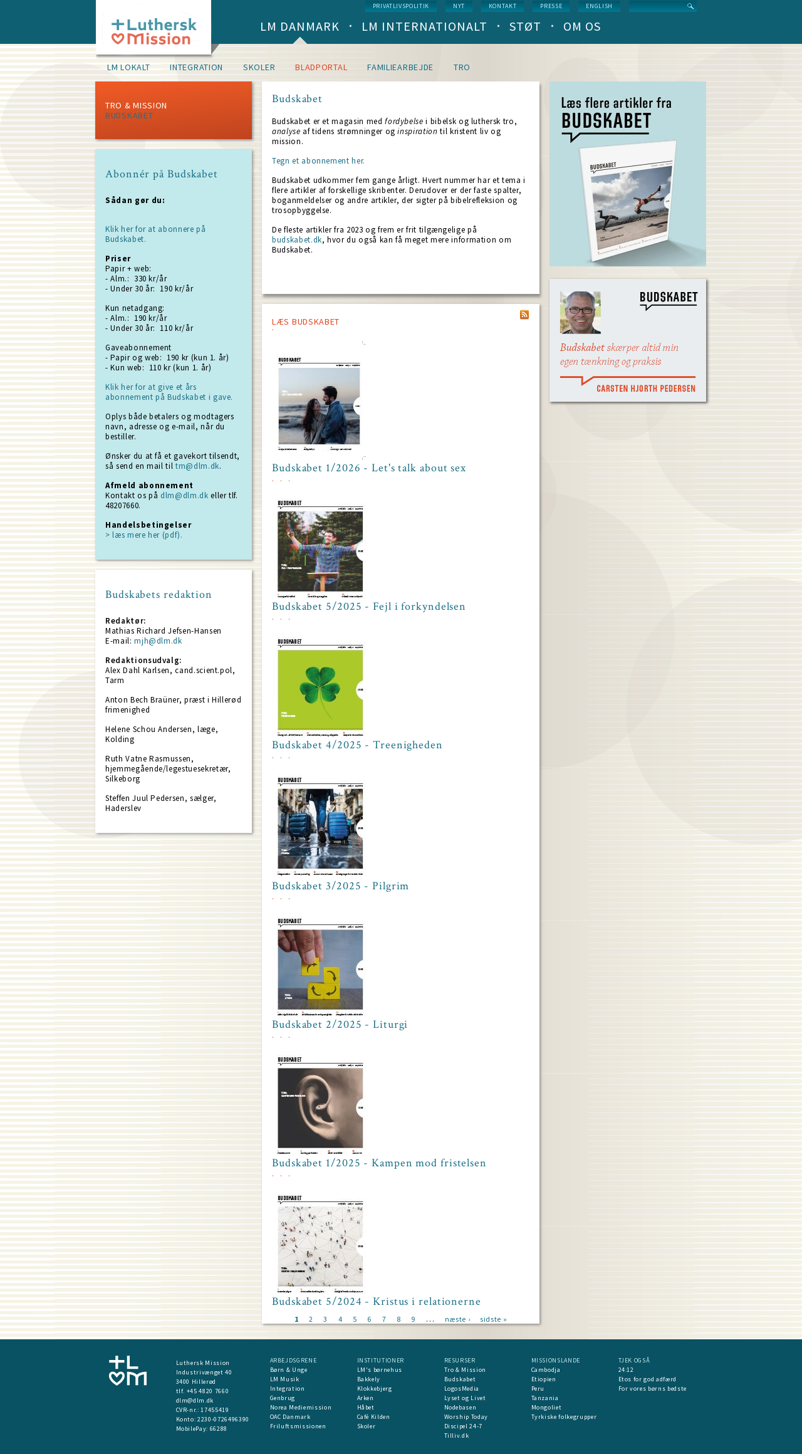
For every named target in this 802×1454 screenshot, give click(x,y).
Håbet (366, 1407)
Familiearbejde (400, 67)
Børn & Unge (289, 1370)
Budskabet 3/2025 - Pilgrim (340, 886)
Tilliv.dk (456, 1435)
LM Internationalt (424, 26)
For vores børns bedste (652, 1388)
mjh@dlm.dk (158, 640)
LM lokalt (128, 67)
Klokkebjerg (374, 1388)
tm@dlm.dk (197, 466)
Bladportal (321, 67)
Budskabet (129, 115)
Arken (365, 1398)
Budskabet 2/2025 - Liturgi (340, 1024)
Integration (196, 67)
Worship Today (466, 1417)
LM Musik (284, 1379)
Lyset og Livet (465, 1398)
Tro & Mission (136, 105)
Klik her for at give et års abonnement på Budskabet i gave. (169, 392)
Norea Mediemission (301, 1407)
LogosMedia (462, 1388)
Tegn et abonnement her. (318, 160)
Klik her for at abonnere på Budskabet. (155, 234)
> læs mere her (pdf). (144, 535)
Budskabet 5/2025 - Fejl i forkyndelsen (369, 606)
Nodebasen (460, 1407)
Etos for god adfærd (647, 1379)
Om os (582, 26)
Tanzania (545, 1398)
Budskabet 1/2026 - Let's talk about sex (369, 468)
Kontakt (503, 6)
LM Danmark (300, 26)
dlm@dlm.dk (184, 495)
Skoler (259, 67)
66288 (218, 1429)
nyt (459, 6)
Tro (462, 67)
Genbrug (283, 1398)
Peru (538, 1388)
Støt (525, 26)
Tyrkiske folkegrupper (564, 1417)
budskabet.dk (297, 239)
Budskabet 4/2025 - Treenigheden (357, 745)
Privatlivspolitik (401, 6)
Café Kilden (373, 1417)
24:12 (626, 1370)
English (599, 6)
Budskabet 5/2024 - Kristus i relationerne (376, 1301)
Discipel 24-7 (463, 1426)
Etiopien (543, 1379)
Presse (551, 6)
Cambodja (546, 1370)
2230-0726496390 (223, 1419)
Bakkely (369, 1379)
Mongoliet (546, 1407)
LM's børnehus (379, 1370)
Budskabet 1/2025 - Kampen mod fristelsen (379, 1163)
